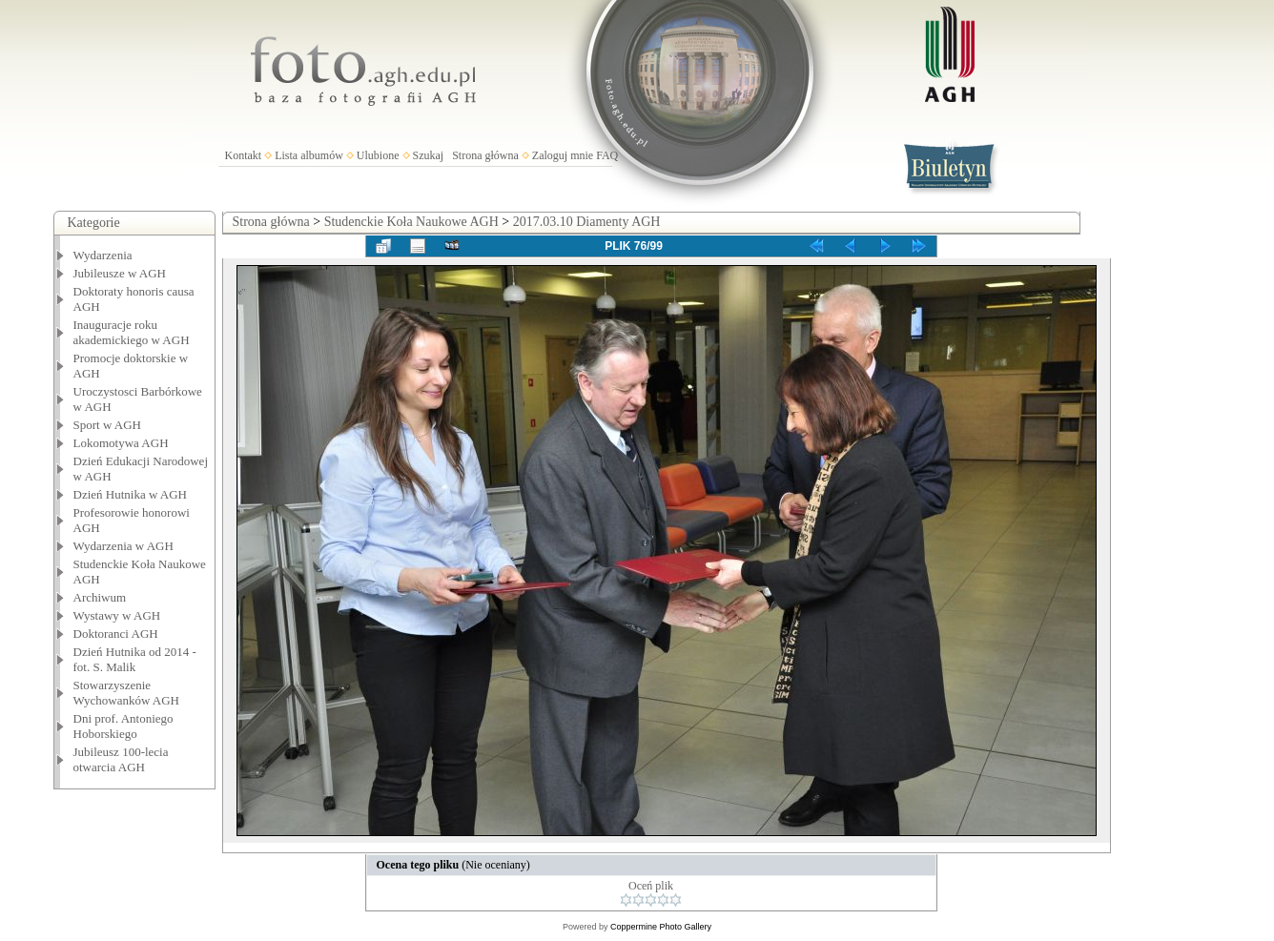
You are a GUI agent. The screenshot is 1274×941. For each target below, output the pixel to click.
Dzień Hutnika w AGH (130, 494)
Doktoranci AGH (115, 633)
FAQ (607, 155)
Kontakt (243, 155)
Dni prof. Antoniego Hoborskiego (123, 726)
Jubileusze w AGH (120, 273)
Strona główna (485, 155)
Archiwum (100, 597)
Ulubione (378, 155)
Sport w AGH (107, 425)
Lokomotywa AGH (121, 443)
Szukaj (428, 155)
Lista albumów (309, 155)
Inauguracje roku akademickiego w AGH (131, 332)
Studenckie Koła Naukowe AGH (411, 222)
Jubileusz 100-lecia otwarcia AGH (121, 759)
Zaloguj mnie (562, 155)
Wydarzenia (103, 255)
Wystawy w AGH (117, 615)
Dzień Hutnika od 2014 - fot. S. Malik (134, 659)
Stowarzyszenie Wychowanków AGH (126, 692)
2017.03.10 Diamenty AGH (587, 222)
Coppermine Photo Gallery (660, 926)
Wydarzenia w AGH (123, 546)
